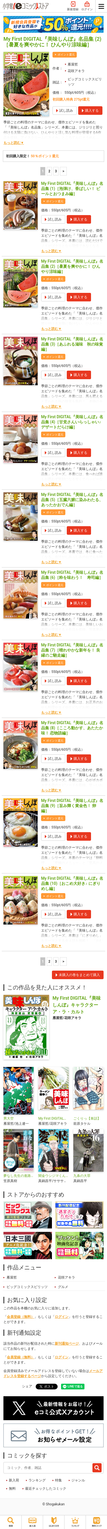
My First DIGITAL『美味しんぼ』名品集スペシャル (53, 1118)
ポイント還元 (66, 54)
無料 (12, 1489)
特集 (58, 1480)
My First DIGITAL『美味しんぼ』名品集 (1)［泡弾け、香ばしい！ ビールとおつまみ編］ (72, 188)
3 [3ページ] (56, 171)
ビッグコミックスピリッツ (85, 81)
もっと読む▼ (13, 143)
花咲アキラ (76, 71)
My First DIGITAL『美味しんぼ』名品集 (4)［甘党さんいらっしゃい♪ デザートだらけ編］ (72, 422)
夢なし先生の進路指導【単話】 (18, 1176)
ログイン (87, 6)
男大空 (8, 1118)
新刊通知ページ (67, 1344)
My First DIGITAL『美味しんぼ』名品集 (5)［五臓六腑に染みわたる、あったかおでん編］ (72, 499)
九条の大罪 (81, 1176)
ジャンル (78, 1480)
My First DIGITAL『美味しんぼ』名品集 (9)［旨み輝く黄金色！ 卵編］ (72, 805)
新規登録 (72, 6)
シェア (27, 1386)
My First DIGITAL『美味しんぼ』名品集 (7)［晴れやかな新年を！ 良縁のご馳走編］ (72, 650)
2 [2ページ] (49, 171)
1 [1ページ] (43, 171)
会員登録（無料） (20, 1317)
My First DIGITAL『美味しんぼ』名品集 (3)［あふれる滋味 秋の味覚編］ (72, 344)
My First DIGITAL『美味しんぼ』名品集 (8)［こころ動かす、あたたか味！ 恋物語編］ (72, 727)
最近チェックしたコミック (45, 1489)
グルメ (63, 1287)
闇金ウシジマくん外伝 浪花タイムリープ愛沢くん (53, 1176)
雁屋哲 (73, 64)
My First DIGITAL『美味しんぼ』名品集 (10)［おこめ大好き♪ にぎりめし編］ (72, 883)
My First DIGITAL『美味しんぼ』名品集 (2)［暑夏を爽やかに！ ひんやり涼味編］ (72, 266)
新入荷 (14, 1480)
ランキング (37, 1480)
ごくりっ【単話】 (87, 1118)
